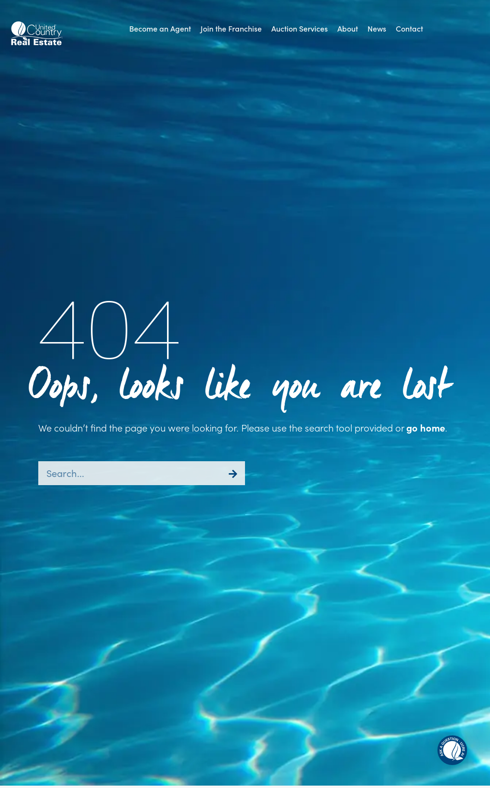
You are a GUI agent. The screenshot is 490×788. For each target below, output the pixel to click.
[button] (300, 28)
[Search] (233, 473)
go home (425, 427)
